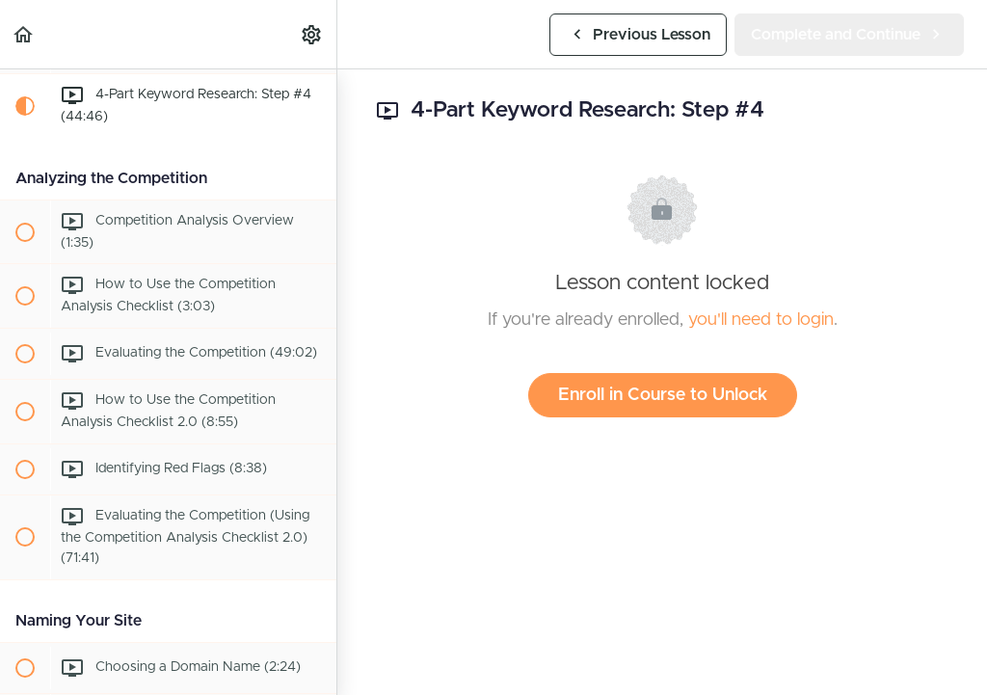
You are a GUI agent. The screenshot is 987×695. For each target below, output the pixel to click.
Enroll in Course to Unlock (662, 395)
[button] (24, 34)
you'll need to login (761, 320)
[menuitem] (312, 34)
